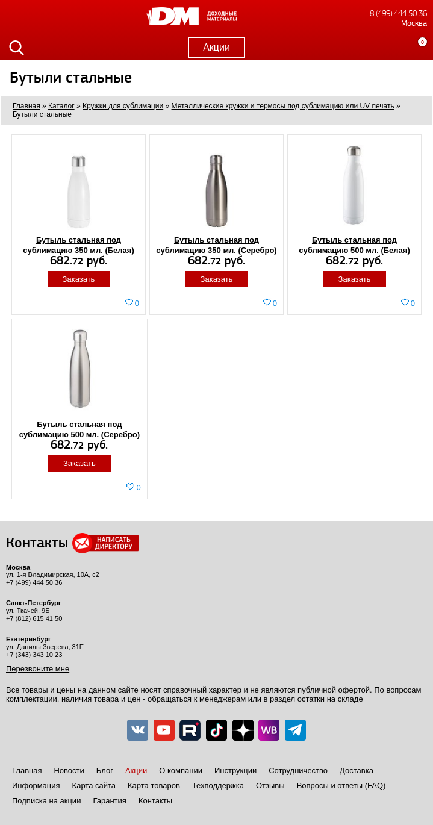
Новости (69, 770)
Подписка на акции (46, 800)
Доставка (356, 770)
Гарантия (109, 800)
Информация (36, 785)
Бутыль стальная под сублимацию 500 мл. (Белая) (354, 245)
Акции (216, 47)
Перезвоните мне (37, 668)
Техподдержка (218, 785)
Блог (104, 770)
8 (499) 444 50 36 (398, 13)
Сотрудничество (298, 770)
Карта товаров (154, 785)
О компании (180, 770)
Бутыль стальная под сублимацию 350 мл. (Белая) (78, 245)
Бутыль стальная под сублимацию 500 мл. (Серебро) (79, 429)
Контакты (155, 800)
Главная (27, 770)
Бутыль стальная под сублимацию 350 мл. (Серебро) (216, 245)
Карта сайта (94, 785)
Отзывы (270, 785)
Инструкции (235, 770)
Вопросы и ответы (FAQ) (341, 785)
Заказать (79, 279)
